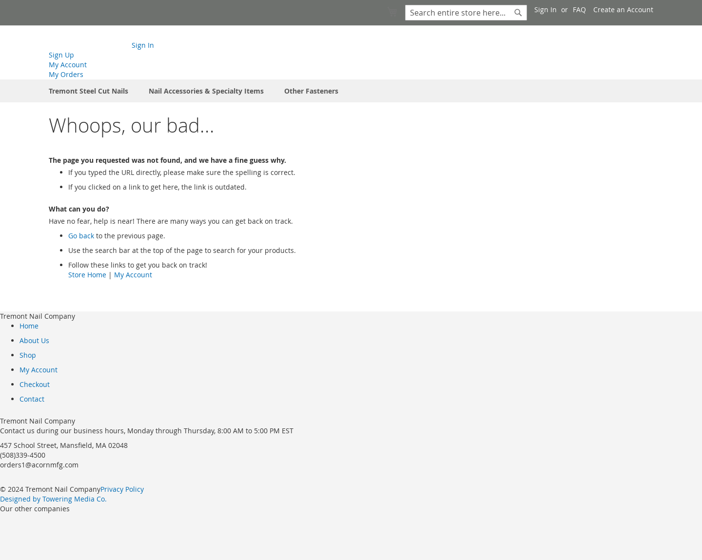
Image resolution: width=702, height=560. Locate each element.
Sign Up (61, 54)
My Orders (66, 74)
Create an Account (623, 9)
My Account (68, 64)
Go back (81, 235)
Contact (32, 399)
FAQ (579, 9)
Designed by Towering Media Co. (53, 498)
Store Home (87, 274)
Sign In (545, 9)
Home (29, 325)
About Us (34, 340)
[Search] (518, 12)
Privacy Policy (122, 489)
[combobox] (466, 12)
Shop (28, 355)
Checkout (35, 384)
